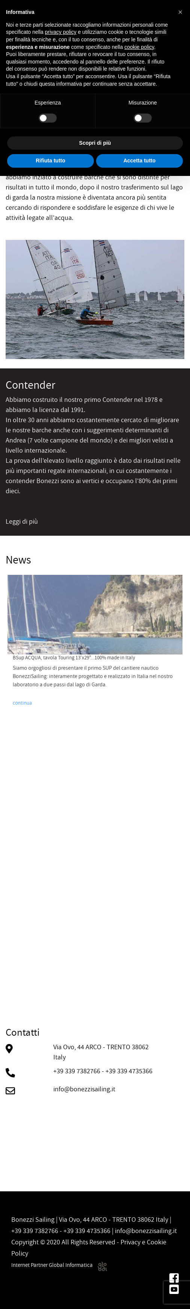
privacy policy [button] (61, 32)
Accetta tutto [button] (140, 161)
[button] (180, 12)
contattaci (20, 1106)
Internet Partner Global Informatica (59, 1264)
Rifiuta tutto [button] (50, 161)
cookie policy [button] (139, 47)
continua (45, 683)
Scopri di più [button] (95, 143)
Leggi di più (22, 521)
